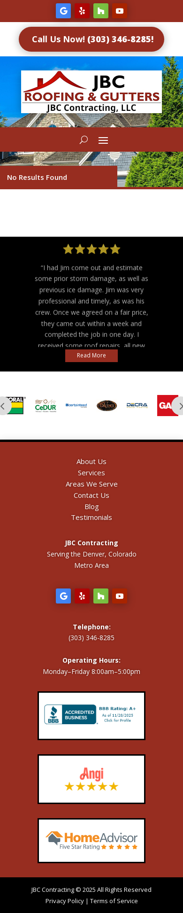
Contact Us (91, 495)
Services (91, 472)
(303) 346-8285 (91, 637)
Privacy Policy (65, 901)
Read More (91, 355)
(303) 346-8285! (120, 39)
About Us (91, 461)
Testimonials (91, 517)
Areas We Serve (92, 483)
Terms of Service (114, 901)
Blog (91, 506)
